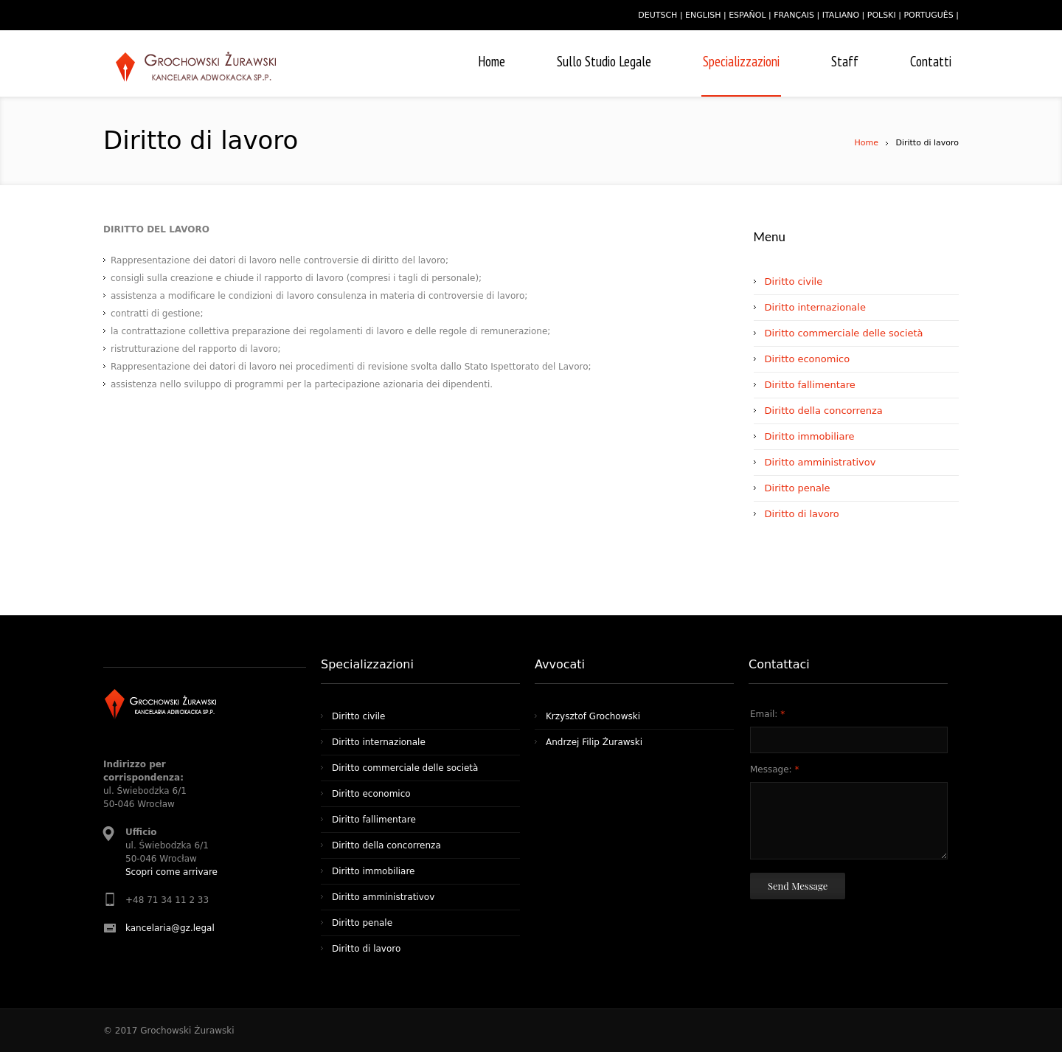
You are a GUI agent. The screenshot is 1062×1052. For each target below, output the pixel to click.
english (703, 15)
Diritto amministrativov (820, 462)
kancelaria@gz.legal (170, 928)
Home (866, 143)
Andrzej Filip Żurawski (594, 742)
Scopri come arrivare (171, 872)
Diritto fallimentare (810, 384)
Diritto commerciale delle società (844, 333)
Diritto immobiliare (810, 436)
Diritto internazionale (815, 307)
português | (931, 15)
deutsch (657, 15)
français (794, 15)
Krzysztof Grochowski (593, 716)
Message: (774, 769)
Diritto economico (807, 358)
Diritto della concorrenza (824, 410)
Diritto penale (797, 488)
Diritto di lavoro (802, 513)
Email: (767, 714)
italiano (840, 15)
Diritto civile (794, 281)
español (747, 15)
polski (881, 15)
